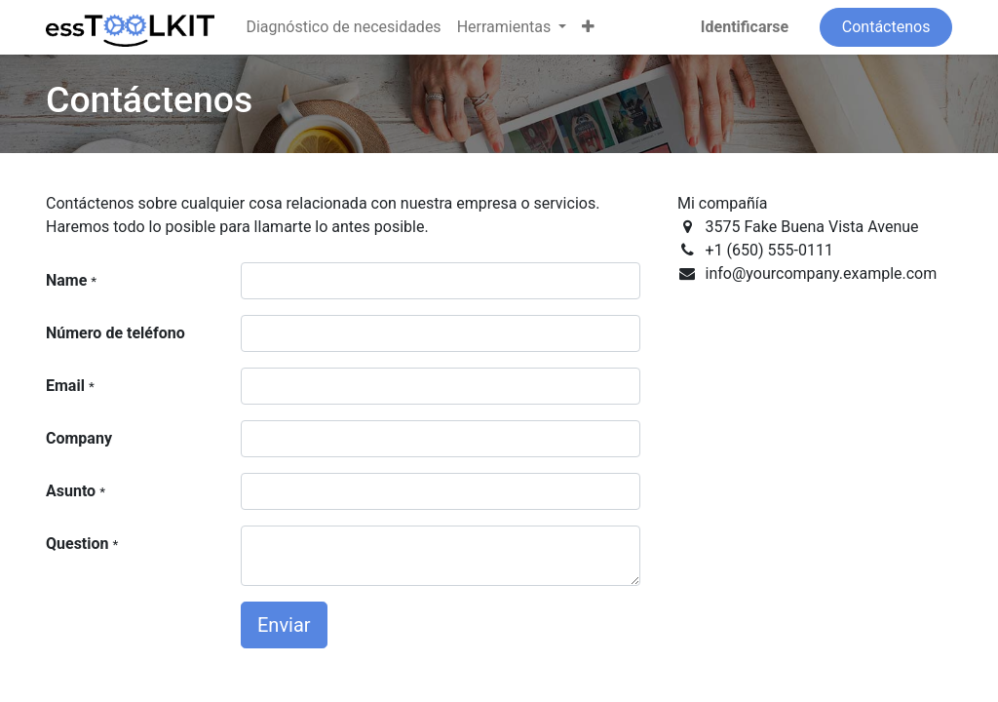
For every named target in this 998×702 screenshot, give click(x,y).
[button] (588, 27)
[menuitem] (343, 27)
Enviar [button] (284, 625)
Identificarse (744, 27)
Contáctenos (886, 27)
